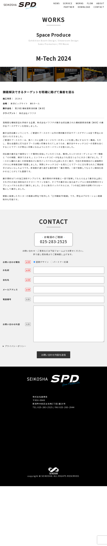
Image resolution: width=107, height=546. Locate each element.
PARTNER (69, 7)
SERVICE (67, 3)
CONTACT (99, 7)
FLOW (90, 3)
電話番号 (17, 359)
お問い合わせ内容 (17, 384)
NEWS (56, 3)
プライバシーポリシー (15, 406)
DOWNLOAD (84, 7)
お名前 (17, 330)
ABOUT (100, 3)
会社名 (17, 339)
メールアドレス (17, 349)
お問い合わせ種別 (17, 322)
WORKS (80, 3)
